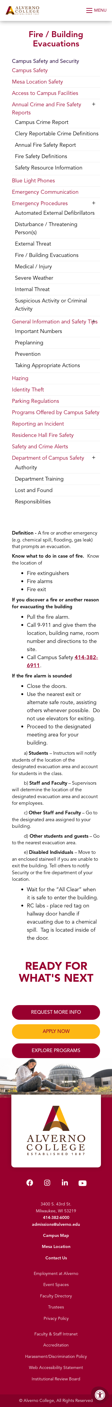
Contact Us (56, 1258)
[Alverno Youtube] (82, 1184)
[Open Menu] (97, 10)
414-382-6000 (56, 1217)
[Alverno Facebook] (29, 1184)
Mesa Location (56, 1246)
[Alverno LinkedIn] (65, 1184)
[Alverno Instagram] (47, 1184)
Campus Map (56, 1235)
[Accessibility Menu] (100, 1395)
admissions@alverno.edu (56, 1224)
